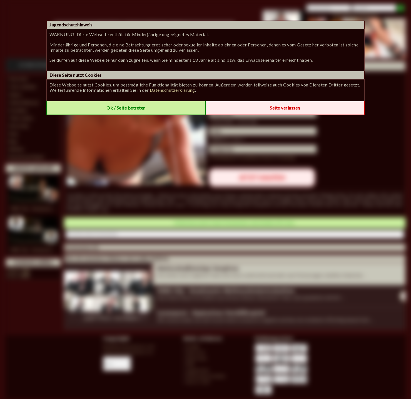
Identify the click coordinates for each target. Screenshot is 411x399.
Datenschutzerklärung (172, 90)
